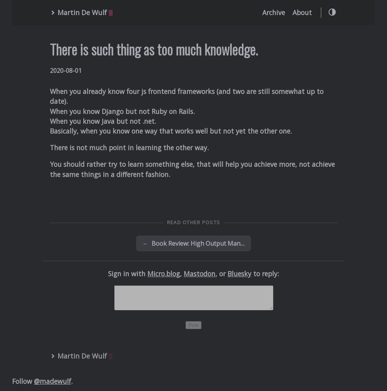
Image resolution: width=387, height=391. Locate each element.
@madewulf (52, 385)
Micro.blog (163, 273)
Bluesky (239, 273)
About (302, 12)
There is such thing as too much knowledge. (154, 49)
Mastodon (199, 273)
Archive (273, 12)
